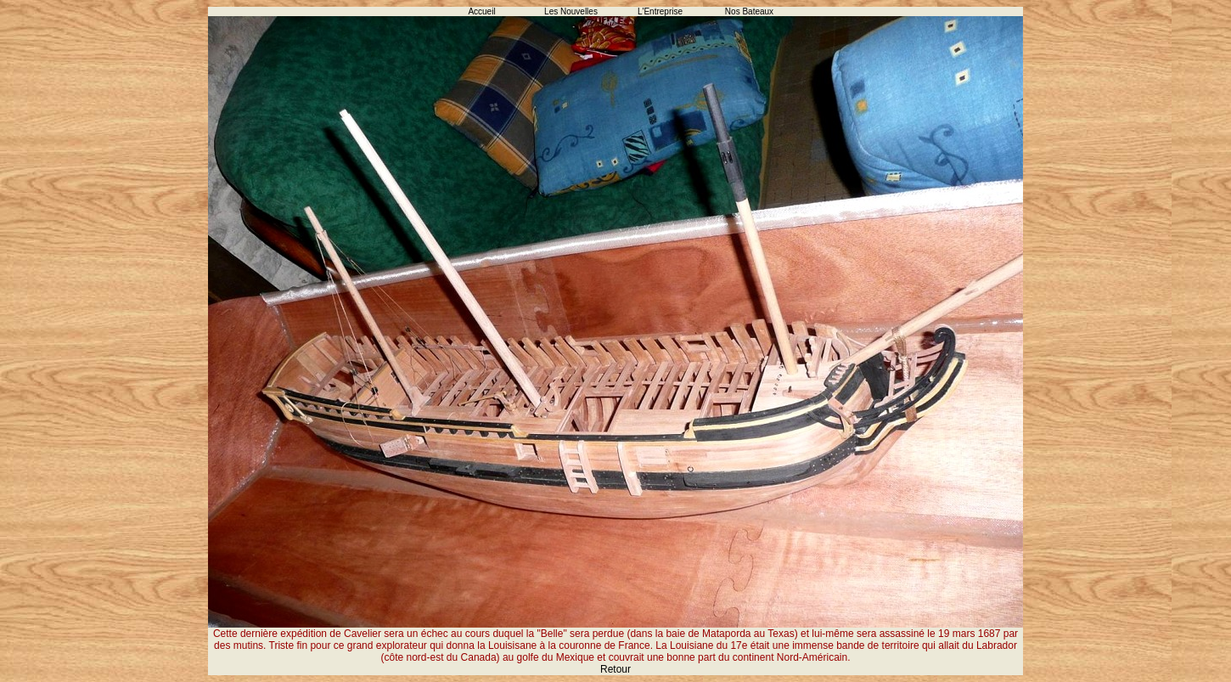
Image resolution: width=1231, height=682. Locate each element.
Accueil (481, 11)
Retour (615, 669)
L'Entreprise (660, 11)
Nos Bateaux (749, 11)
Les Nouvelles (571, 11)
